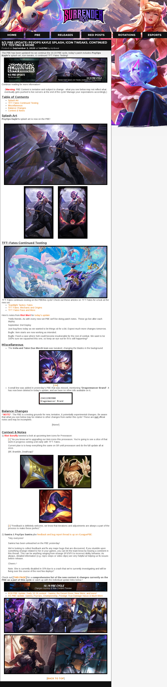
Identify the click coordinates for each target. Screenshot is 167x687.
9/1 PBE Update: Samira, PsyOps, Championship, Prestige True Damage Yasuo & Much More (55, 596)
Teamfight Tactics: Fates (20, 305)
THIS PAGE (19, 577)
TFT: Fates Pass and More (21, 310)
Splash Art (13, 100)
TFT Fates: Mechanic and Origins (25, 307)
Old (55, 385)
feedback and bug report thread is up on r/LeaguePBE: (64, 534)
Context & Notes (16, 110)
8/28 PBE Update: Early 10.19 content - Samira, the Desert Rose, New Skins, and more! (52, 593)
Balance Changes (17, 108)
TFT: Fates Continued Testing (23, 103)
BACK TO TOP (55, 678)
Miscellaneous (15, 105)
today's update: (42, 315)
